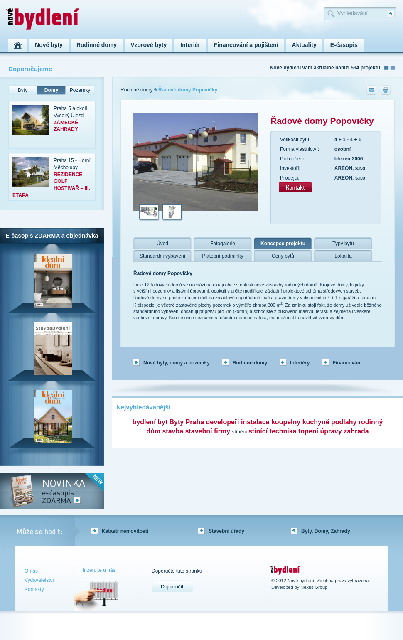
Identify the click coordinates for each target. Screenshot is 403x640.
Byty (22, 90)
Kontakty (34, 589)
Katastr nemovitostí (125, 531)
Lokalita (342, 256)
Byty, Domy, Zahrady (325, 531)
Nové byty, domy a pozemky (176, 363)
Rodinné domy (136, 90)
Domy (51, 90)
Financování (347, 363)
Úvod (162, 243)
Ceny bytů (283, 256)
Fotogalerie (222, 243)
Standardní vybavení (162, 256)
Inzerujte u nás (99, 570)
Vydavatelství (39, 580)
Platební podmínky (222, 256)
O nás (31, 571)
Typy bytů (343, 243)
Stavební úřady (226, 531)
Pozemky (80, 90)
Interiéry (300, 363)
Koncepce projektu (282, 243)
